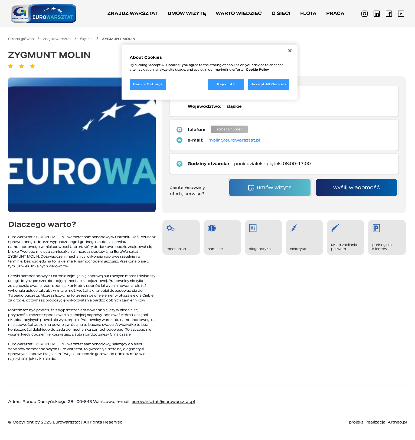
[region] (210, 72)
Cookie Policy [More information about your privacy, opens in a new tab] (257, 69)
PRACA (335, 13)
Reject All (226, 84)
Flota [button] (308, 13)
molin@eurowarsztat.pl (234, 140)
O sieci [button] (281, 13)
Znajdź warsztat (132, 13)
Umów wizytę (187, 13)
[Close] (290, 51)
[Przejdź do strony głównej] (43, 13)
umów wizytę (270, 187)
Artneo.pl (397, 422)
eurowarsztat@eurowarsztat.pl (163, 401)
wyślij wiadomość (356, 187)
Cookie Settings (148, 84)
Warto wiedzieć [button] (239, 13)
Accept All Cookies (268, 84)
